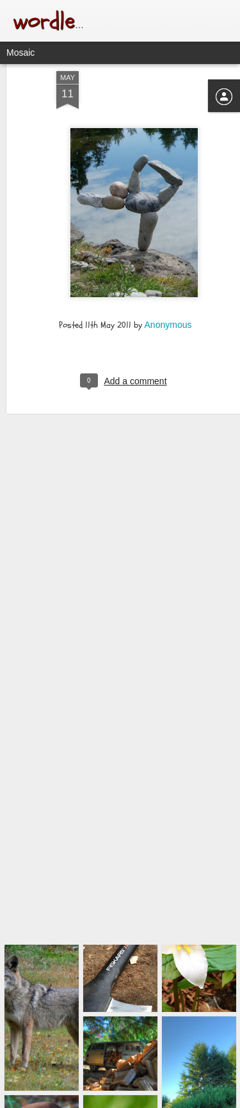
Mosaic (20, 52)
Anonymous (168, 299)
